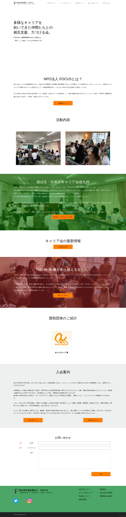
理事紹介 (103, 489)
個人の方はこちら (33, 420)
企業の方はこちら (93, 420)
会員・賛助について (93, 3)
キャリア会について (65, 3)
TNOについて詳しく (63, 295)
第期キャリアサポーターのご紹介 (63, 217)
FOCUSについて (51, 3)
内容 (31, 452)
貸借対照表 (83, 499)
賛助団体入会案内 (106, 496)
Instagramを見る (63, 247)
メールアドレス (31, 447)
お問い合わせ (106, 3)
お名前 (31, 443)
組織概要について (63, 103)
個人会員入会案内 (106, 493)
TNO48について (79, 3)
